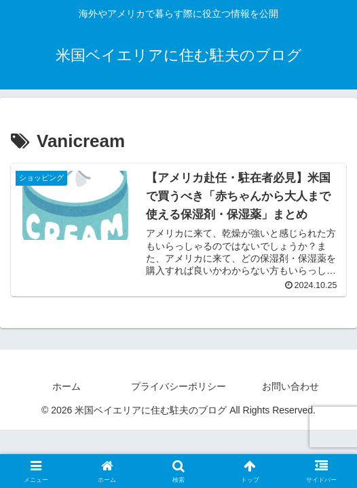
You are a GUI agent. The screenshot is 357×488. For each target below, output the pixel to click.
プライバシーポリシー (178, 386)
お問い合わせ (290, 386)
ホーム (66, 386)
